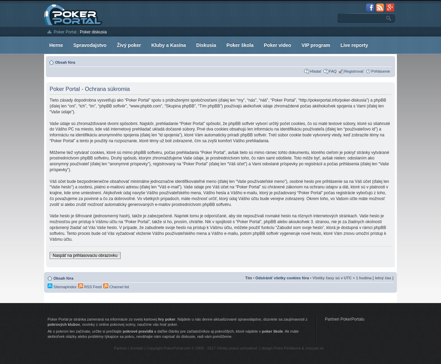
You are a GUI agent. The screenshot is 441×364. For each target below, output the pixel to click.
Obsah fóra (65, 62)
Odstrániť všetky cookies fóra (282, 278)
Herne (56, 45)
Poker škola (240, 45)
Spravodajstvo (89, 45)
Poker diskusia (93, 32)
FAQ (333, 71)
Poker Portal (65, 32)
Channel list (116, 287)
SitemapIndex (62, 287)
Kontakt (136, 348)
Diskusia (206, 45)
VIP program (315, 45)
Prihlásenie (380, 71)
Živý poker (129, 45)
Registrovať (354, 71)
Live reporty (354, 45)
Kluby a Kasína (168, 45)
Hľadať (315, 71)
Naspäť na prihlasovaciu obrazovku (85, 255)
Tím (248, 278)
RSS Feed (90, 287)
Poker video (277, 45)
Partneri (120, 348)
